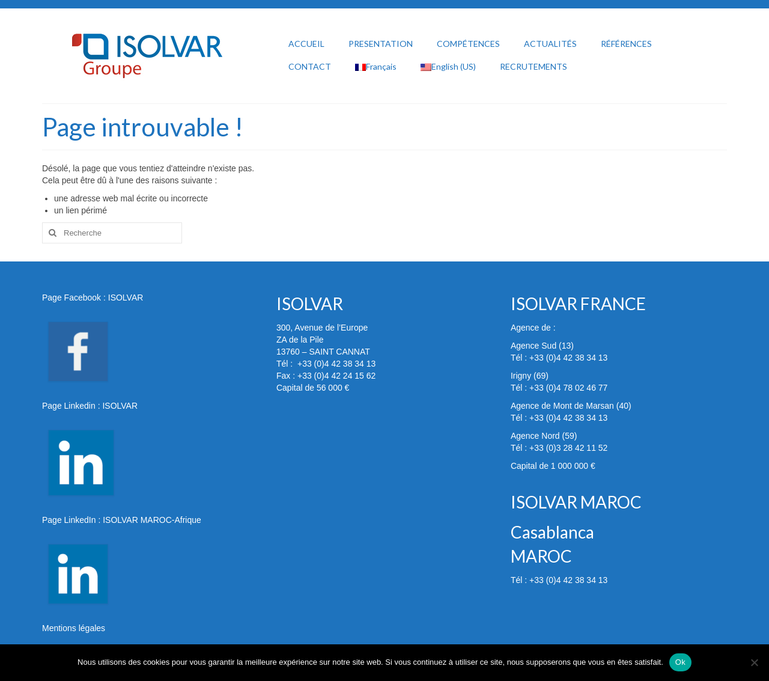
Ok (680, 662)
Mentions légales (73, 628)
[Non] (754, 662)
